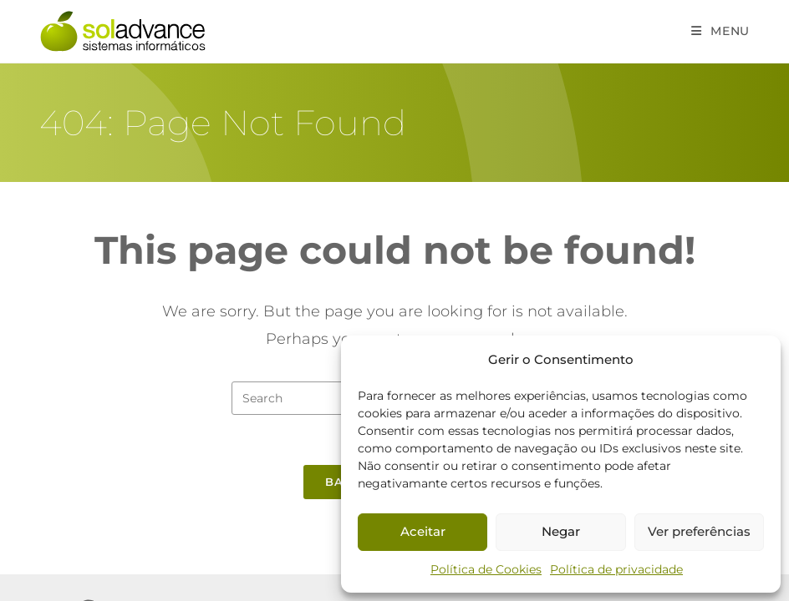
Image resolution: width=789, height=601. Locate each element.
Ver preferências (699, 531)
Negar (561, 531)
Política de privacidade (616, 569)
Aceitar (422, 531)
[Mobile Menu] (720, 30)
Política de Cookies (486, 569)
